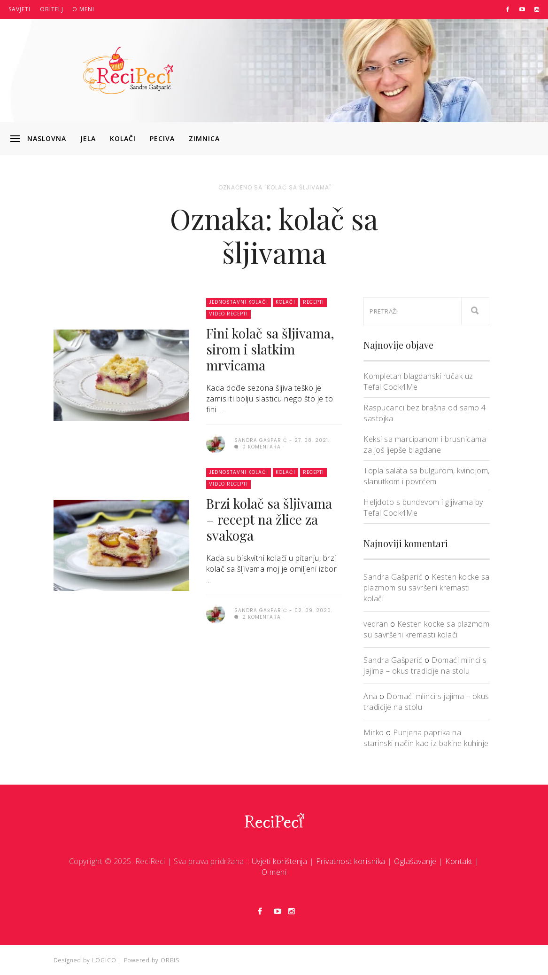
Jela (88, 138)
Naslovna (46, 138)
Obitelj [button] (51, 9)
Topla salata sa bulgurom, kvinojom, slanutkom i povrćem (426, 476)
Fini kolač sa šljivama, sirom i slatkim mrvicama (270, 349)
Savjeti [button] (19, 9)
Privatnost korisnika (351, 861)
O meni (83, 9)
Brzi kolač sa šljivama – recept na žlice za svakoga (269, 519)
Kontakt (459, 861)
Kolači (123, 138)
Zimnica (204, 138)
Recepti (313, 302)
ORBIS (170, 960)
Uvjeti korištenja (280, 861)
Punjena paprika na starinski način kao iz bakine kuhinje (426, 737)
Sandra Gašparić (393, 577)
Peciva (162, 138)
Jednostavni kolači (238, 302)
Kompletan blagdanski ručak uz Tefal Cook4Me (418, 381)
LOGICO (104, 960)
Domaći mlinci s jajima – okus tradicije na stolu (425, 665)
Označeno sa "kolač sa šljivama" (275, 187)
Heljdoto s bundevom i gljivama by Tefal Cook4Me (423, 507)
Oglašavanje (415, 861)
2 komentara (257, 617)
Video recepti (228, 313)
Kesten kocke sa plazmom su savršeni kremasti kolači (426, 588)
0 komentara (257, 446)
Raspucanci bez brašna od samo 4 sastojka (424, 413)
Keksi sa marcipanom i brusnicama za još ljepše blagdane (424, 444)
